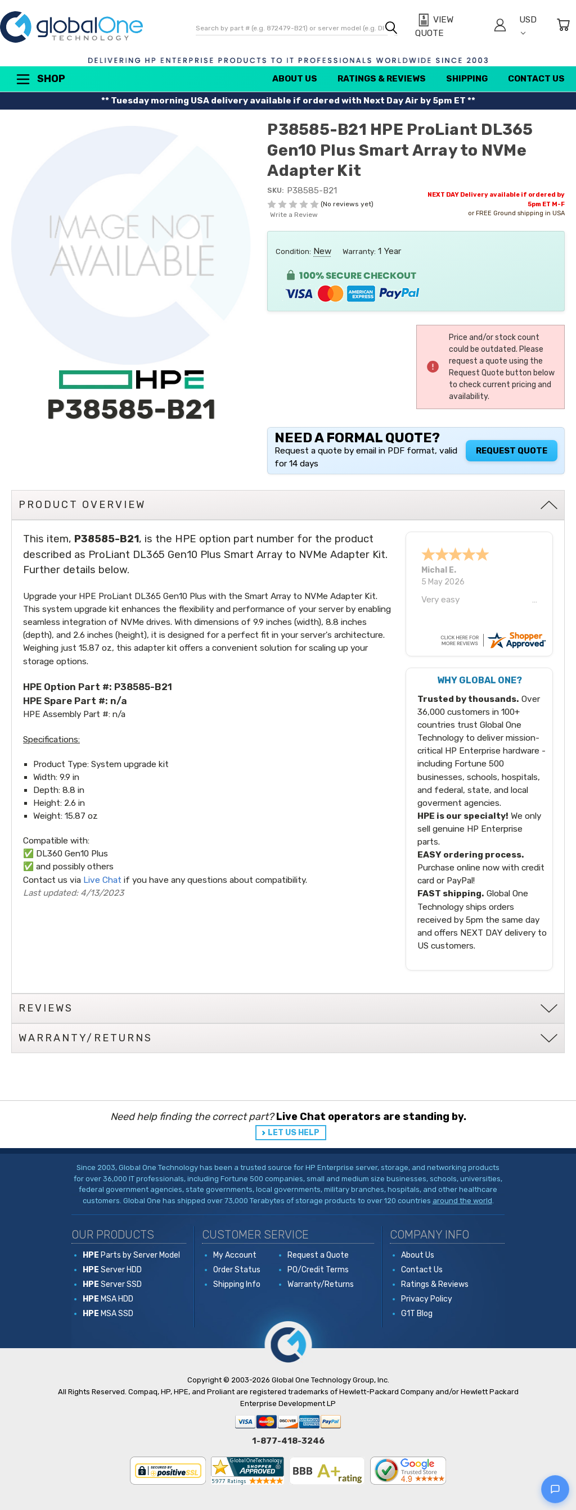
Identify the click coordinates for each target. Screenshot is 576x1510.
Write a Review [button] (294, 215)
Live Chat (102, 880)
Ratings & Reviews (382, 79)
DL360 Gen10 (62, 854)
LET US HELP (294, 1132)
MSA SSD (108, 1313)
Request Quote (511, 451)
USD (528, 25)
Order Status (236, 1270)
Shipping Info (236, 1284)
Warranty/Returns (320, 1284)
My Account (234, 1255)
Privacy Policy (426, 1299)
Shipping (467, 79)
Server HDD (112, 1270)
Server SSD (112, 1284)
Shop (40, 79)
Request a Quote (318, 1255)
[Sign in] (500, 26)
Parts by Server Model (131, 1255)
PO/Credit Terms (318, 1270)
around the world (462, 1200)
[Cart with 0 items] (563, 26)
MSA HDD (108, 1299)
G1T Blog (417, 1313)
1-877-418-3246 (288, 1441)
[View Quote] (448, 27)
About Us (294, 79)
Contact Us (536, 79)
